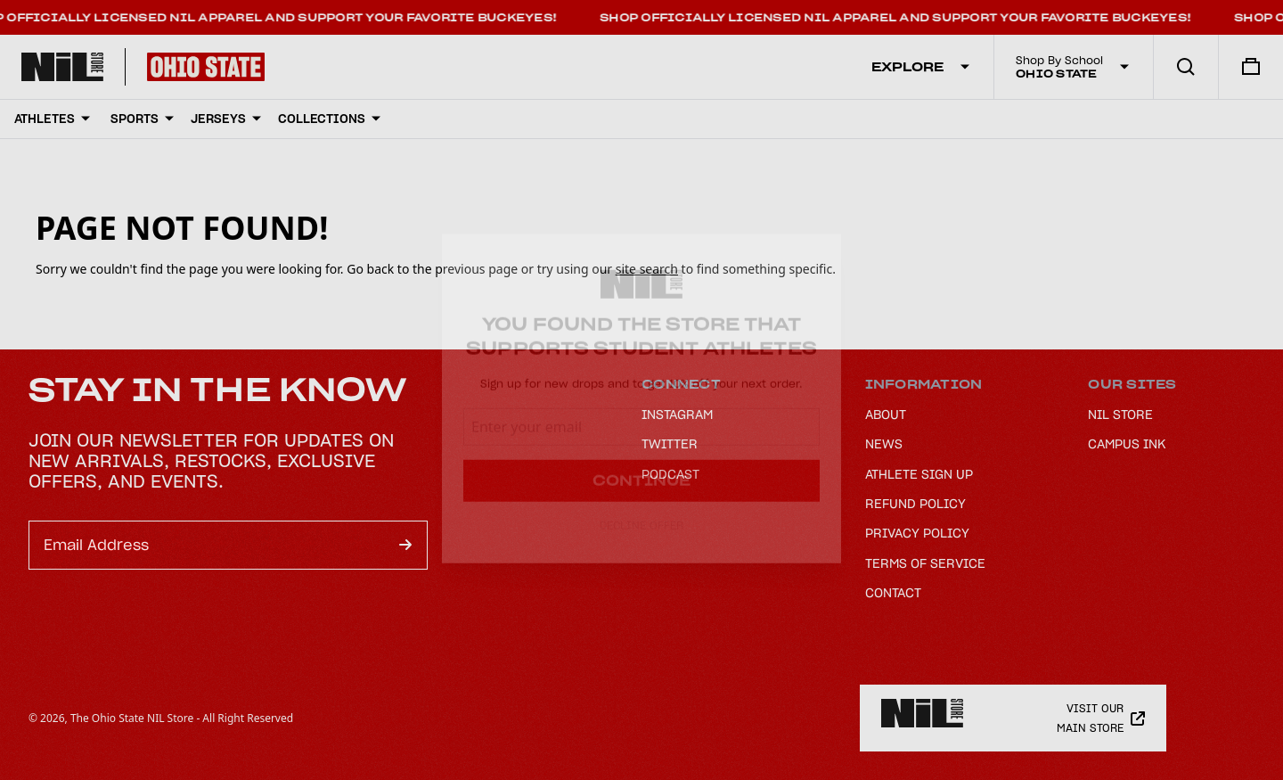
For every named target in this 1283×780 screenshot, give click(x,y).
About (885, 414)
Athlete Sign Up (919, 474)
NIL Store (1120, 414)
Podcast (670, 474)
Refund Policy (915, 504)
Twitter (670, 444)
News (884, 444)
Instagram (677, 414)
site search (647, 268)
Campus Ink (1126, 444)
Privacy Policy (917, 533)
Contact (893, 593)
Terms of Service (925, 563)
